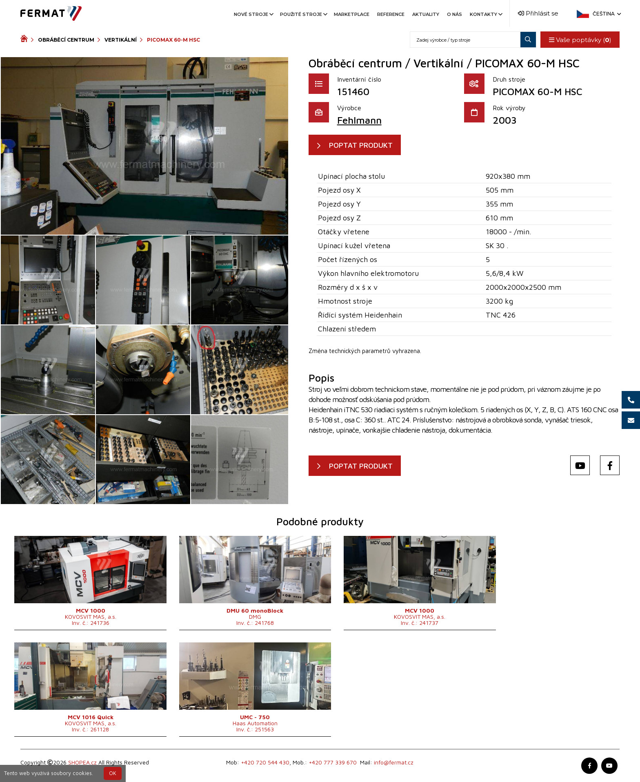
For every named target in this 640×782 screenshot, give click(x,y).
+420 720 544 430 (265, 762)
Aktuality (425, 14)
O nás (454, 14)
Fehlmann (359, 120)
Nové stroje (253, 14)
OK (112, 773)
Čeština (606, 14)
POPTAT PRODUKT (361, 145)
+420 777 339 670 (333, 762)
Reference (390, 14)
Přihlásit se (538, 13)
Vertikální (120, 40)
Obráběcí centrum (66, 40)
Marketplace (351, 14)
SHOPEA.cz (82, 762)
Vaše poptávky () (580, 40)
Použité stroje (303, 14)
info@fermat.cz (393, 762)
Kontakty (485, 14)
